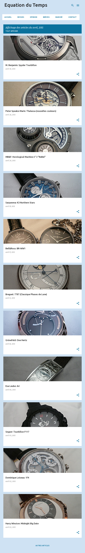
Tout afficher (11, 31)
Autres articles (42, 545)
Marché (58, 17)
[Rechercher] (72, 5)
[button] (78, 74)
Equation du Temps (25, 5)
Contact (72, 17)
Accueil (8, 17)
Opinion (33, 17)
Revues (20, 17)
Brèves (46, 17)
